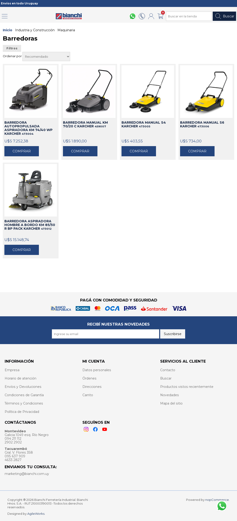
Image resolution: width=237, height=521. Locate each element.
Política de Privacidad (22, 412)
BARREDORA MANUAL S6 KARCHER (202, 124)
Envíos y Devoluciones (23, 387)
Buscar (224, 16)
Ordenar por (12, 56)
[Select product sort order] (46, 56)
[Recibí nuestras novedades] (105, 334)
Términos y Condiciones (24, 403)
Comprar (21, 151)
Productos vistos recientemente (186, 387)
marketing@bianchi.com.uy (27, 474)
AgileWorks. (36, 513)
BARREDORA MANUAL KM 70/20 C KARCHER (85, 124)
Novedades (169, 395)
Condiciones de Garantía (24, 395)
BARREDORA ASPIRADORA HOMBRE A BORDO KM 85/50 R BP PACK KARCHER (29, 224)
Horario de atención (20, 378)
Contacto (167, 370)
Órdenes (89, 378)
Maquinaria (66, 30)
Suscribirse (172, 334)
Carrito (87, 395)
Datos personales (96, 370)
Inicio (7, 30)
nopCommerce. (217, 500)
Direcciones (92, 387)
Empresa (12, 370)
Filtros (11, 48)
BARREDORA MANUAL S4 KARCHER (144, 124)
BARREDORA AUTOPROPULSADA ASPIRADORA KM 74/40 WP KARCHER (28, 128)
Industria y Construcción (35, 30)
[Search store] (189, 16)
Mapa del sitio (171, 403)
